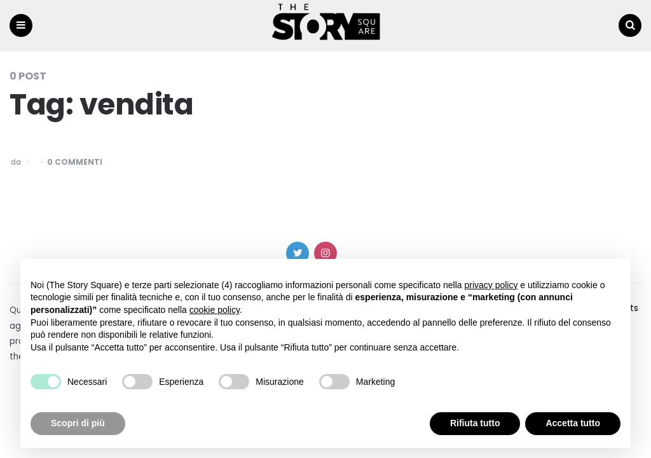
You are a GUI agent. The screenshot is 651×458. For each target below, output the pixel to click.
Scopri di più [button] (78, 423)
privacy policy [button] (490, 285)
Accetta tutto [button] (572, 423)
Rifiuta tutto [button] (475, 423)
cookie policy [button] (214, 310)
